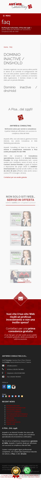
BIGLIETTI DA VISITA (13, 422)
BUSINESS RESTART (13, 406)
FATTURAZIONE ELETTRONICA (17, 414)
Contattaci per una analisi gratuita (15, 177)
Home (6, 47)
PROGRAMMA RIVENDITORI (15, 408)
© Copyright (5, 475)
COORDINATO (11, 420)
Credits (2, 477)
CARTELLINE (10, 424)
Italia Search (31, 477)
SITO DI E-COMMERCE (13, 412)
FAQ (10, 47)
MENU (8, 16)
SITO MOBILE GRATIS (13, 410)
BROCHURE (10, 418)
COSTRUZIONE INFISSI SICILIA (16, 416)
